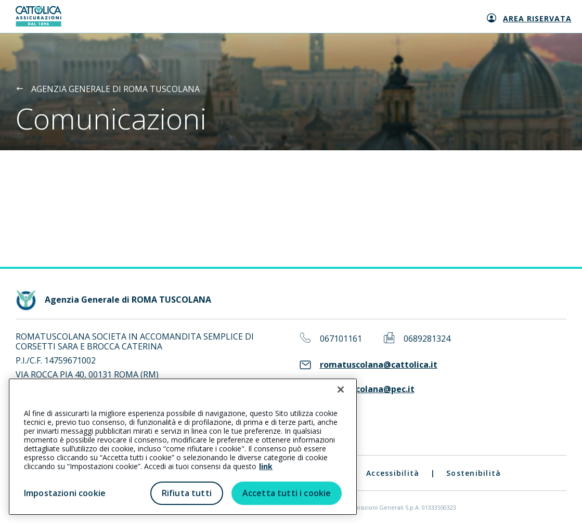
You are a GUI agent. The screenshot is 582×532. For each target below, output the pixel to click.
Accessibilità (392, 473)
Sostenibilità (473, 473)
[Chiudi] (340, 389)
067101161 (341, 339)
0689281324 (427, 339)
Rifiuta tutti (187, 493)
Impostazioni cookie (65, 493)
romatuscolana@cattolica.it (378, 365)
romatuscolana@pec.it (367, 389)
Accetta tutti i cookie (286, 493)
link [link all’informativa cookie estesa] (266, 466)
